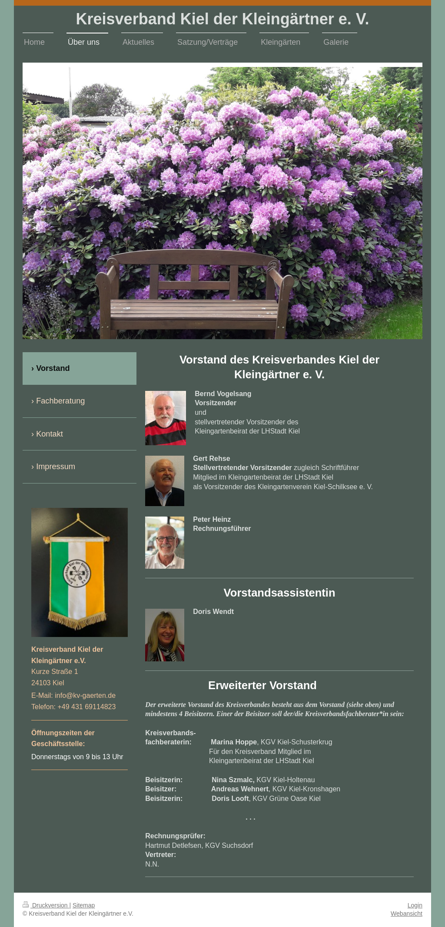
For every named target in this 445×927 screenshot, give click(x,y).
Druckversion (46, 905)
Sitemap (84, 905)
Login (415, 905)
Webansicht (406, 913)
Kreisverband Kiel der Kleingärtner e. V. (222, 19)
